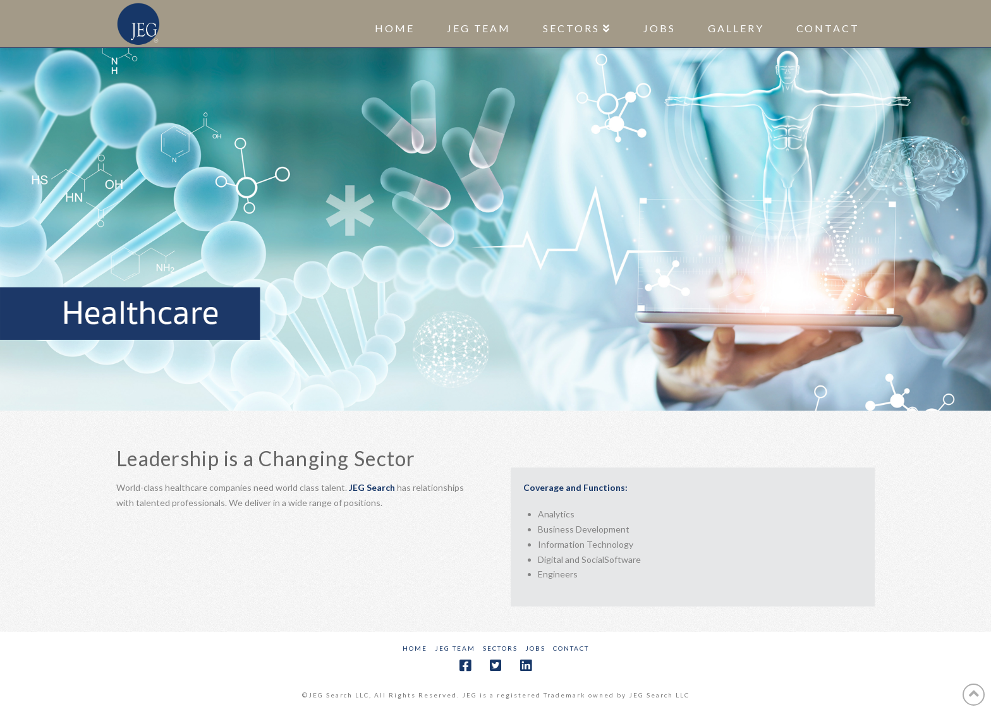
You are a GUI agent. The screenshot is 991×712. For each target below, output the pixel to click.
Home (415, 648)
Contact (571, 648)
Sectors (500, 648)
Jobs (535, 648)
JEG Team (455, 648)
